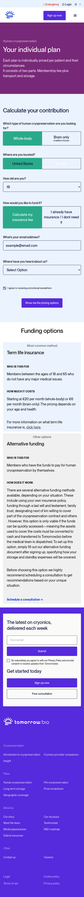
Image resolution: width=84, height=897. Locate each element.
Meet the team (11, 822)
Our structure (51, 816)
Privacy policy (52, 883)
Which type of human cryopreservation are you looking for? (39, 126)
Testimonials (51, 822)
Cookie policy (51, 876)
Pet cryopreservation (56, 782)
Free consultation (42, 693)
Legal (6, 876)
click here (33, 427)
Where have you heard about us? (25, 261)
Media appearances (14, 829)
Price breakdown (53, 788)
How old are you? (14, 178)
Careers (48, 857)
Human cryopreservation (20, 41)
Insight (7, 760)
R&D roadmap (52, 829)
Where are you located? (19, 154)
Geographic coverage (16, 795)
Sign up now (54, 15)
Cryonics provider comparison (61, 754)
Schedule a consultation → (25, 599)
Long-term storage (14, 788)
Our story (8, 816)
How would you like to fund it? (22, 203)
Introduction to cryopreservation (21, 754)
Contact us (9, 857)
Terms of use (10, 883)
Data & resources (13, 835)
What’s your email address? (21, 237)
